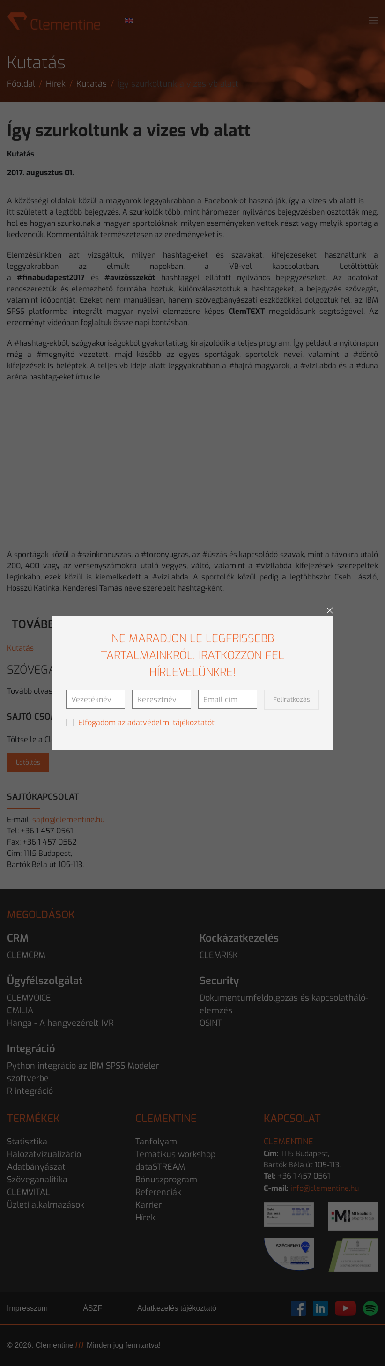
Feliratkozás (291, 699)
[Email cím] (227, 699)
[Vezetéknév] (95, 699)
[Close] (329, 610)
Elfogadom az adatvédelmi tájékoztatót (146, 723)
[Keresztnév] (161, 699)
